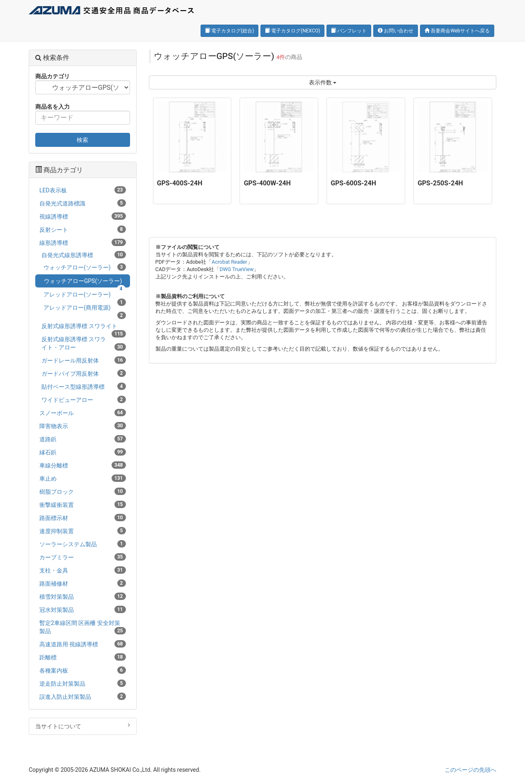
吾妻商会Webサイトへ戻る (457, 31)
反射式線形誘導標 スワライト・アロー (83, 343)
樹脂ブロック (82, 491)
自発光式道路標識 (82, 203)
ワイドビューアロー (83, 399)
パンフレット (349, 31)
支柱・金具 (82, 570)
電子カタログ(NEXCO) (292, 31)
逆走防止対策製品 (82, 683)
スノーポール (82, 412)
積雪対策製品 (82, 596)
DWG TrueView (236, 269)
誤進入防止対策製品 (82, 696)
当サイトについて (82, 726)
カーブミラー (82, 557)
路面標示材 (82, 517)
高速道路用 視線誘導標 (82, 644)
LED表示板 (82, 190)
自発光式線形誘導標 (83, 254)
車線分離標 (82, 465)
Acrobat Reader (229, 262)
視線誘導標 (82, 216)
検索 (82, 140)
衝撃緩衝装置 (82, 504)
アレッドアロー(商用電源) (84, 309)
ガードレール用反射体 (83, 360)
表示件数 (322, 82)
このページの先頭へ (470, 769)
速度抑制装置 (82, 530)
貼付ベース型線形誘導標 (83, 386)
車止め (82, 478)
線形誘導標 (82, 242)
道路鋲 (82, 438)
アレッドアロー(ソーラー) (84, 296)
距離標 (82, 657)
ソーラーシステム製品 (82, 543)
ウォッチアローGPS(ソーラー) (85, 282)
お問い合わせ (395, 31)
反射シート (82, 229)
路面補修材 (82, 583)
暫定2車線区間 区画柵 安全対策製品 (82, 627)
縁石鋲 (82, 452)
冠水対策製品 (82, 609)
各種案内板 (82, 670)
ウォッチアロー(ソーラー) (84, 267)
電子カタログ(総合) (229, 31)
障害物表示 (82, 425)
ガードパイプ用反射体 (83, 373)
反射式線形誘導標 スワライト (83, 327)
